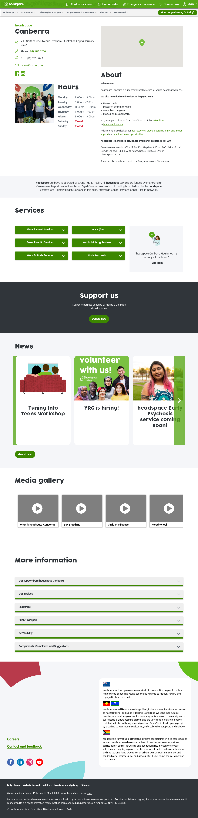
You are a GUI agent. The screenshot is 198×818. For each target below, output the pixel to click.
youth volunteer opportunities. (128, 134)
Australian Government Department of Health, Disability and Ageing (111, 800)
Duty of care (13, 785)
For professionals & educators (80, 13)
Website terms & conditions (37, 785)
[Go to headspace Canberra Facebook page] (17, 73)
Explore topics (9, 13)
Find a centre (105, 4)
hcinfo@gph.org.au (32, 65)
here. (89, 793)
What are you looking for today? (176, 12)
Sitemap (85, 785)
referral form (159, 121)
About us (104, 13)
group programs (155, 131)
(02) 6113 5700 (38, 51)
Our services (27, 13)
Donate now (166, 4)
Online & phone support (49, 13)
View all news (25, 454)
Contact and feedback (24, 746)
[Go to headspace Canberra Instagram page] (23, 73)
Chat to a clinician (77, 4)
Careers (13, 739)
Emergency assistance (136, 4)
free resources (138, 131)
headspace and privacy (66, 785)
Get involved (120, 13)
